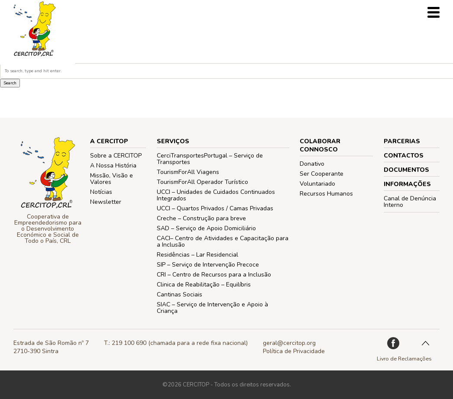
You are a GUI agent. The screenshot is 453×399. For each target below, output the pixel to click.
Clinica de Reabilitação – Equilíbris (204, 284)
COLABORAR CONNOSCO (320, 145)
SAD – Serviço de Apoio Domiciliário (206, 228)
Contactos (404, 155)
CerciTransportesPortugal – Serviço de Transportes (210, 158)
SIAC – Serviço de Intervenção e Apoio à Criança (212, 307)
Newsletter (105, 202)
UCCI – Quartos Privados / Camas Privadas (215, 208)
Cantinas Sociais (179, 294)
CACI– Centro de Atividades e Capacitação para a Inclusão (222, 241)
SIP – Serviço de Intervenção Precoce (208, 265)
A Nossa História (113, 165)
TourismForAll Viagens (188, 172)
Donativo (312, 164)
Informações (407, 184)
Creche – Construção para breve (201, 218)
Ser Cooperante (321, 174)
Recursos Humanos (326, 194)
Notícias (101, 192)
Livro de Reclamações (404, 358)
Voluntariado (317, 184)
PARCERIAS (402, 141)
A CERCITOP (109, 141)
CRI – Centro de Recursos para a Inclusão (214, 274)
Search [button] (9, 83)
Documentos (406, 170)
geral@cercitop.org (289, 343)
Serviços (173, 141)
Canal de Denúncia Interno (410, 201)
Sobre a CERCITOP (116, 155)
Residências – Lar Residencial (197, 255)
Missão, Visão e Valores (111, 178)
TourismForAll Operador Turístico (202, 182)
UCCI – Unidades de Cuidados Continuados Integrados (216, 195)
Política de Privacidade (294, 351)
